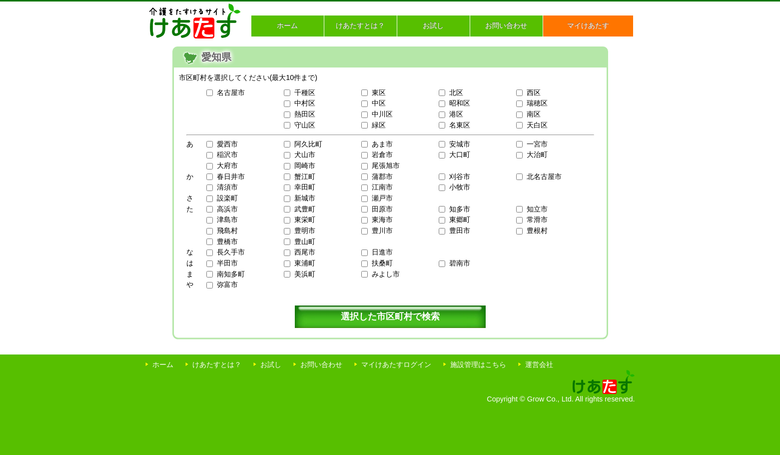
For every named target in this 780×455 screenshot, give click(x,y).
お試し (433, 26)
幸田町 (304, 187)
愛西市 (227, 144)
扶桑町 (382, 263)
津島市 (227, 220)
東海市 (382, 220)
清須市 (227, 187)
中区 (379, 103)
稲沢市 (227, 154)
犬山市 (304, 154)
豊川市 (382, 230)
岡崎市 (304, 166)
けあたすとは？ (360, 26)
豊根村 (537, 230)
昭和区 (459, 103)
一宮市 (537, 144)
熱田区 (304, 114)
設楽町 (227, 198)
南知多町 (231, 274)
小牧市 (459, 187)
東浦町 (304, 263)
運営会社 (539, 364)
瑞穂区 (537, 103)
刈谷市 (459, 176)
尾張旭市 (386, 166)
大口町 (459, 154)
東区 (379, 92)
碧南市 (459, 263)
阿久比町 (308, 144)
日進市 (382, 252)
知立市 (537, 209)
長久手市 (231, 252)
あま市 (382, 144)
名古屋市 (231, 92)
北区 (456, 92)
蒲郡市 (382, 176)
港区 (456, 114)
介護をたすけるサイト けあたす (195, 21)
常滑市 (537, 220)
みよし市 (386, 274)
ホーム (287, 26)
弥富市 (227, 284)
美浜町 (304, 274)
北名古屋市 (544, 176)
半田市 (227, 263)
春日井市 (231, 176)
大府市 (227, 166)
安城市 (459, 144)
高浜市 (227, 209)
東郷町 (459, 220)
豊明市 (304, 230)
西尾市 (304, 252)
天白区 (537, 125)
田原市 (382, 209)
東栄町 (304, 220)
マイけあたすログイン (396, 364)
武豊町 (304, 209)
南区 (534, 114)
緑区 (379, 125)
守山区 (304, 125)
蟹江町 (304, 176)
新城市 (304, 198)
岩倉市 (382, 154)
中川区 (382, 114)
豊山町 (304, 242)
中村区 (304, 103)
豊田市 (459, 230)
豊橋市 (227, 242)
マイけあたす (588, 26)
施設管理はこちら (478, 364)
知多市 (459, 209)
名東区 (459, 125)
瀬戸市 (382, 198)
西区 (534, 92)
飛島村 (227, 230)
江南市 (382, 187)
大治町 (537, 154)
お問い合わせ (506, 26)
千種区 (304, 92)
